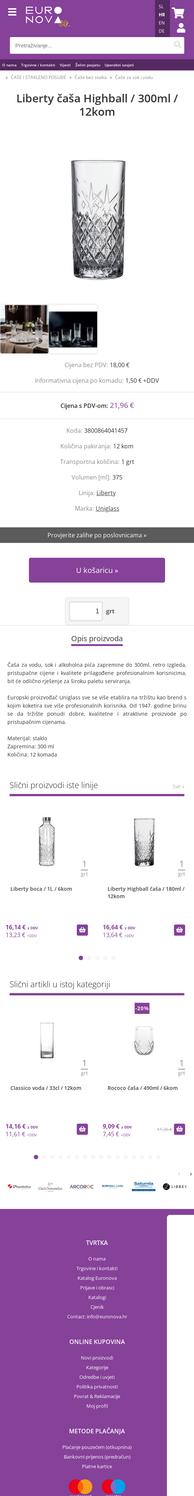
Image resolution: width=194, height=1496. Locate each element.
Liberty (106, 493)
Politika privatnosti (97, 1386)
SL (161, 6)
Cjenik (97, 1307)
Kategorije (97, 1367)
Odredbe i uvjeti (97, 1377)
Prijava (177, 35)
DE (162, 31)
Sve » (178, 786)
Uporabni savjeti (119, 64)
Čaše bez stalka (91, 77)
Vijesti (65, 64)
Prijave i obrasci (97, 1287)
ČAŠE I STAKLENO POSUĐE (38, 77)
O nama (9, 64)
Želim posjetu (87, 64)
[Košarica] (177, 13)
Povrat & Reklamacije (97, 1396)
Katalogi (97, 1297)
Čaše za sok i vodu (134, 77)
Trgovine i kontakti (38, 64)
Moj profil (97, 1406)
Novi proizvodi (97, 1357)
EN (162, 23)
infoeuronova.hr (107, 1316)
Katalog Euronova (97, 1278)
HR (162, 14)
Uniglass (107, 508)
